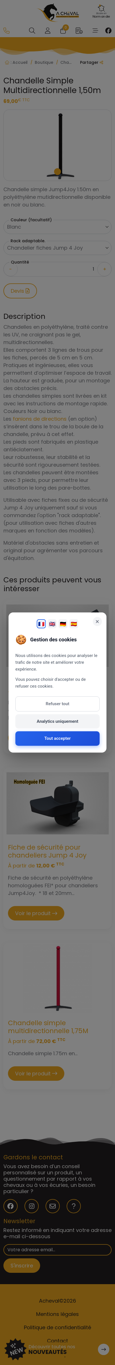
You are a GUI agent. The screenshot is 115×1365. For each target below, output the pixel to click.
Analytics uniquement (57, 721)
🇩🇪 (63, 624)
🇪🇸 (74, 624)
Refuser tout (57, 703)
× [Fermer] (97, 621)
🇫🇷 (41, 624)
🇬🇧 (52, 624)
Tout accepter (57, 738)
